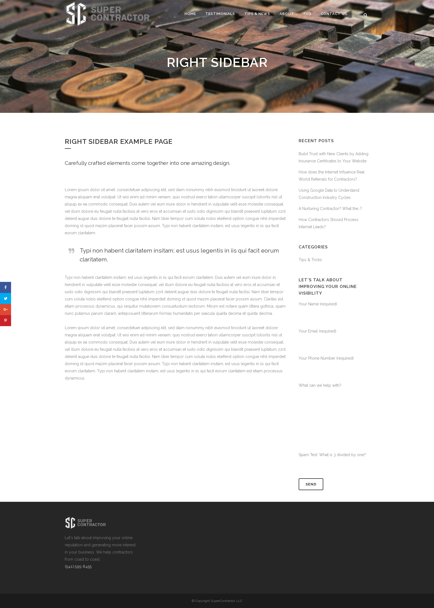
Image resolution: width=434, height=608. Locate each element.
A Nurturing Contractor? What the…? (330, 208)
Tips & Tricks (310, 260)
